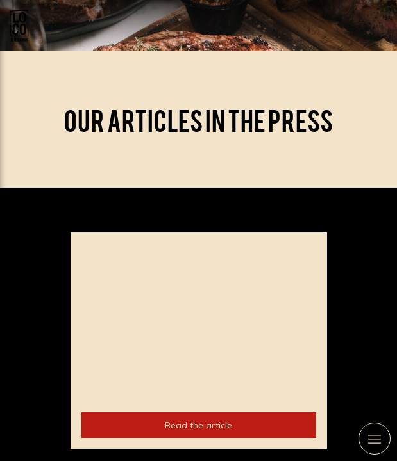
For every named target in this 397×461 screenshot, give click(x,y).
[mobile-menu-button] (375, 439)
